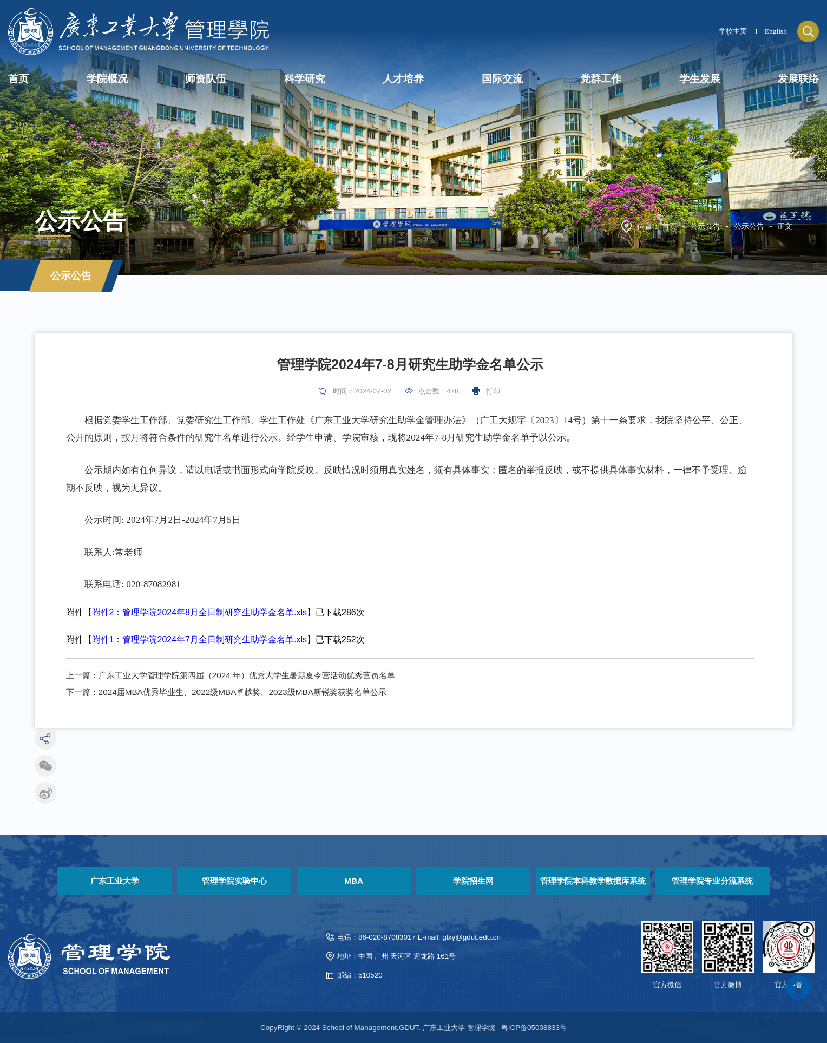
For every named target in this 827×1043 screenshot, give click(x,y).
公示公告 (705, 226)
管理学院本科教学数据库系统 (593, 880)
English (776, 31)
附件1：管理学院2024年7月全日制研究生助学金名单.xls (199, 639)
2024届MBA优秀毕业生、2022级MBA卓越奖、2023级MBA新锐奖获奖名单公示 (242, 692)
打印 (493, 391)
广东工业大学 (114, 880)
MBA (353, 880)
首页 (669, 226)
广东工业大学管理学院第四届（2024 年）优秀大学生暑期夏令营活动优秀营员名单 (247, 675)
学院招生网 (473, 880)
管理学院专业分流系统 (712, 880)
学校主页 (733, 31)
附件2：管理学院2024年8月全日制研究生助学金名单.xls (199, 612)
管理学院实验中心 (234, 880)
